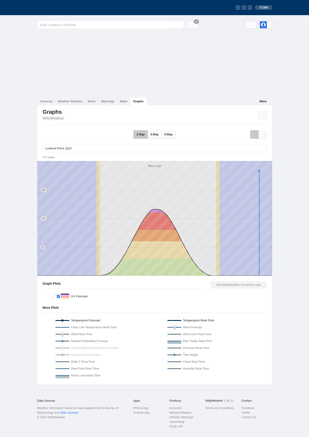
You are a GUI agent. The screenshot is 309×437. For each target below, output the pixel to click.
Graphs (138, 101)
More (263, 101)
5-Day (168, 134)
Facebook (247, 408)
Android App (141, 412)
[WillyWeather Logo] (58, 7)
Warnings (107, 101)
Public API (176, 426)
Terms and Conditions (219, 408)
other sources (69, 412)
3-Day (154, 134)
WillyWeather (53, 118)
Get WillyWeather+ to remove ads (238, 285)
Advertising (176, 421)
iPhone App (141, 408)
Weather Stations (70, 101)
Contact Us (248, 417)
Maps (124, 101)
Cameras (46, 101)
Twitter (245, 412)
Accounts (175, 408)
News (91, 101)
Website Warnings (181, 417)
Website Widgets (180, 412)
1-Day (140, 134)
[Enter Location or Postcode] (110, 25)
